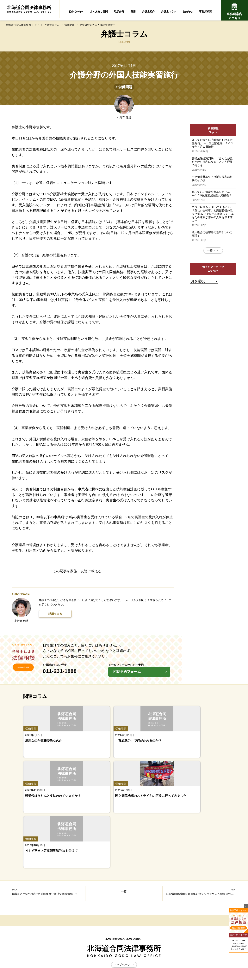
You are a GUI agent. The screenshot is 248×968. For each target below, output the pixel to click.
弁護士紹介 (148, 11)
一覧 (123, 790)
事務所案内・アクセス (211, 924)
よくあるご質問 (99, 11)
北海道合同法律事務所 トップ (22, 27)
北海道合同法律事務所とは (84, 944)
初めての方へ (76, 11)
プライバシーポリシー (166, 944)
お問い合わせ (138, 944)
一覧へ (213, 288)
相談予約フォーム (141, 675)
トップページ (124, 862)
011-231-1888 (76, 674)
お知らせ (188, 11)
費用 (133, 11)
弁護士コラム (168, 11)
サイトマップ (115, 944)
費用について (211, 915)
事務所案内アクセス (234, 11)
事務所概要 (205, 11)
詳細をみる (55, 616)
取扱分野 (119, 11)
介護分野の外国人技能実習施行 (97, 27)
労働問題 (70, 27)
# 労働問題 (123, 90)
